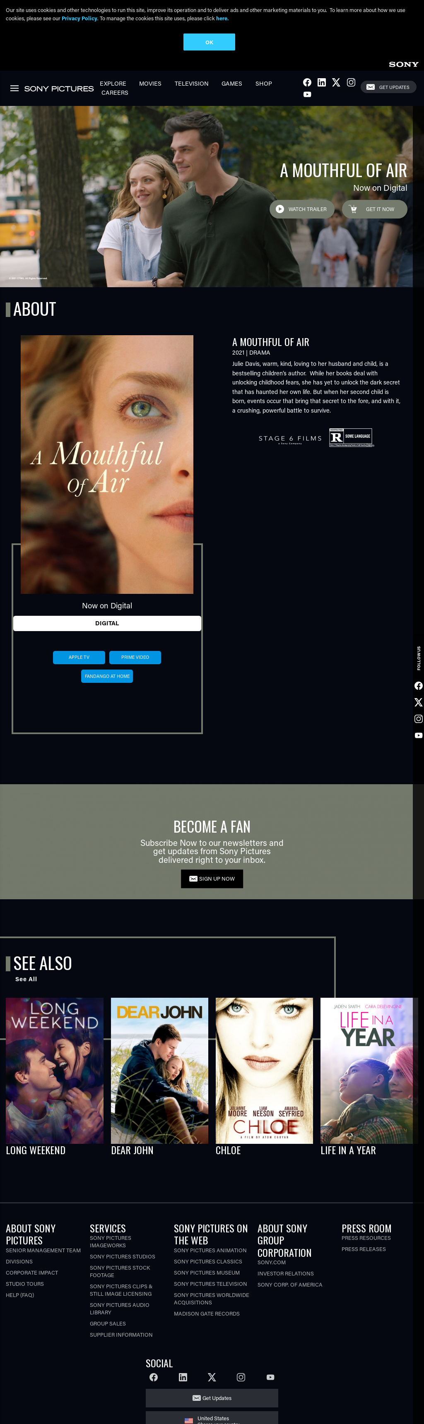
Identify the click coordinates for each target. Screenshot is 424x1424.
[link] (404, 63)
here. (222, 18)
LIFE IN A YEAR (348, 1149)
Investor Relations (286, 1273)
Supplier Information (121, 1334)
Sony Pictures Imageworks (110, 1241)
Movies (150, 83)
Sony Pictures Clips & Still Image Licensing (121, 1289)
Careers (114, 92)
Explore (113, 83)
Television (192, 83)
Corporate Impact (32, 1272)
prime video (135, 657)
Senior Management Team (43, 1250)
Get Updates (394, 87)
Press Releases (364, 1248)
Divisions (19, 1261)
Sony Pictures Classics (208, 1261)
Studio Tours (25, 1283)
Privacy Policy (79, 18)
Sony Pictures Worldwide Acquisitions (211, 1298)
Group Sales (108, 1323)
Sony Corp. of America (290, 1284)
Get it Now (380, 209)
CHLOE (228, 1149)
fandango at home (107, 676)
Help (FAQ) (20, 1294)
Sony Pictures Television (210, 1283)
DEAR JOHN (132, 1149)
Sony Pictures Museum (207, 1272)
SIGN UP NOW (217, 878)
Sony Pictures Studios (122, 1256)
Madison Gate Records (207, 1313)
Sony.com (272, 1262)
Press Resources (366, 1237)
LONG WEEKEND (35, 1149)
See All (26, 979)
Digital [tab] (107, 623)
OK (209, 42)
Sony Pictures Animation (210, 1250)
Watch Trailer (308, 209)
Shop (263, 83)
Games (232, 83)
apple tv (79, 657)
